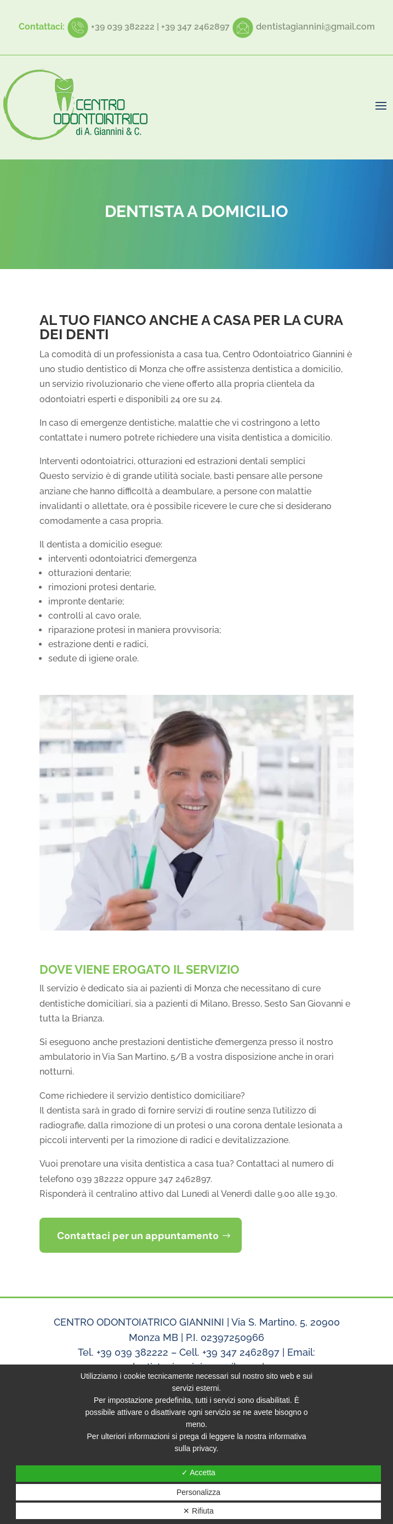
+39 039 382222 (123, 26)
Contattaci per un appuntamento (138, 1235)
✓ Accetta (198, 1472)
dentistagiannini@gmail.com (315, 26)
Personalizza (198, 1492)
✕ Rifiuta (198, 1510)
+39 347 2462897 (195, 26)
